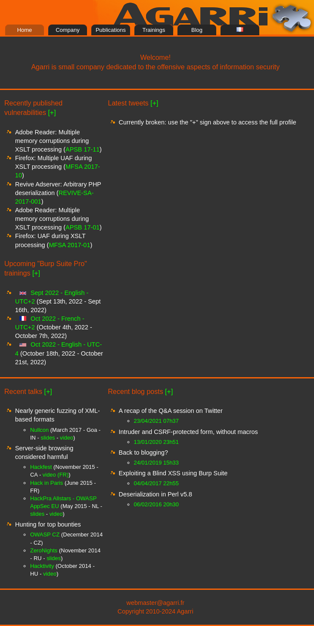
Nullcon (39, 430)
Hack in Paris (46, 483)
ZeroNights (43, 550)
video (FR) (55, 474)
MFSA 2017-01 (69, 245)
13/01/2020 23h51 (156, 442)
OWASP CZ (44, 534)
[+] (52, 112)
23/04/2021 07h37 (156, 421)
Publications (111, 30)
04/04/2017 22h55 (156, 483)
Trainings (154, 30)
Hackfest (41, 467)
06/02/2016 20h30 (156, 504)
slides (47, 437)
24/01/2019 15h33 (156, 462)
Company (68, 30)
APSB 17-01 (82, 227)
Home (24, 30)
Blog (196, 30)
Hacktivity (42, 566)
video (66, 437)
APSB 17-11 (82, 149)
